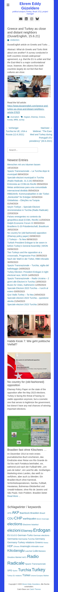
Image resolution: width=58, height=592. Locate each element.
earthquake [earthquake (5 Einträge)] (29, 518)
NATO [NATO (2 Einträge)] (24, 557)
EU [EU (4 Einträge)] (9, 535)
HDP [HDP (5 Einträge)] (10, 546)
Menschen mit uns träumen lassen (23, 164)
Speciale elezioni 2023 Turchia (22, 304)
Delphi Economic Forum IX (20, 223)
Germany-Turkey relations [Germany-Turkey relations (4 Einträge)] (20, 542)
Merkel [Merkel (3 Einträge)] (18, 557)
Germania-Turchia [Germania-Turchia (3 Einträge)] (26, 539)
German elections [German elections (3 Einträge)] (41, 535)
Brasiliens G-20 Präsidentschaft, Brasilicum (28, 226)
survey (21, 120)
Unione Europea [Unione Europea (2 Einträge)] (37, 576)
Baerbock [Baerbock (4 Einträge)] (25, 513)
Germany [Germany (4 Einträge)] (40, 538)
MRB (16, 120)
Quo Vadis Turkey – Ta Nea (20, 294)
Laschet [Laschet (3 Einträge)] (28, 551)
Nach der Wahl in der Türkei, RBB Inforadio (28, 259)
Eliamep (34, 117)
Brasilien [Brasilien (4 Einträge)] (34, 513)
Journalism (14, 117)
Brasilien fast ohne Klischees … (27, 449)
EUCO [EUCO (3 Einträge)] (14, 535)
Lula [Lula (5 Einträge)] (35, 550)
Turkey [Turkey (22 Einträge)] (38, 569)
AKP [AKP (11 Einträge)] (15, 513)
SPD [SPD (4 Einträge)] (9, 570)
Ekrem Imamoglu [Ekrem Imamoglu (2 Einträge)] (43, 519)
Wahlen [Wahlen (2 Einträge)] (46, 576)
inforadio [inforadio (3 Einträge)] (35, 546)
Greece (42, 117)
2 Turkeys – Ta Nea (16, 239)
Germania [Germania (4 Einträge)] (12, 538)
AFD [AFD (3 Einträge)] (9, 513)
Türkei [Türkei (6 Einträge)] (26, 575)
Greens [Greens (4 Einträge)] (39, 542)
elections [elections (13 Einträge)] (14, 524)
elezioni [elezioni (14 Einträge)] (14, 530)
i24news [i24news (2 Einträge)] (16, 546)
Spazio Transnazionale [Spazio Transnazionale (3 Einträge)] (35, 564)
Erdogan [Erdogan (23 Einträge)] (41, 530)
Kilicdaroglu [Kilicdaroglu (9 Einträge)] (16, 550)
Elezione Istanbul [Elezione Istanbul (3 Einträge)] (30, 524)
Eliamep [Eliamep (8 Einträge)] (27, 530)
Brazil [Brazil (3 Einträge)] (42, 513)
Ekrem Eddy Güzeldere (30, 6)
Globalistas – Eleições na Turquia (23, 200)
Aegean (27, 117)
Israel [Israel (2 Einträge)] (41, 546)
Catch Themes (35, 589)
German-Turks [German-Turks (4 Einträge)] (25, 535)
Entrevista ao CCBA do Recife (21, 184)
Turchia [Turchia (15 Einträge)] (24, 570)
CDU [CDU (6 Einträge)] (10, 518)
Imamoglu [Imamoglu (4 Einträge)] (25, 546)
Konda (10, 120)
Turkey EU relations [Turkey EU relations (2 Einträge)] (14, 576)
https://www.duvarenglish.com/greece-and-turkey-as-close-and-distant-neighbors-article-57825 (27, 109)
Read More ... (14, 496)
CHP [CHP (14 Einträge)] (18, 518)
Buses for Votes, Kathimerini (21, 285)
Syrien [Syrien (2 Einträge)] (15, 571)
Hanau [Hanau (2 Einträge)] (45, 543)
